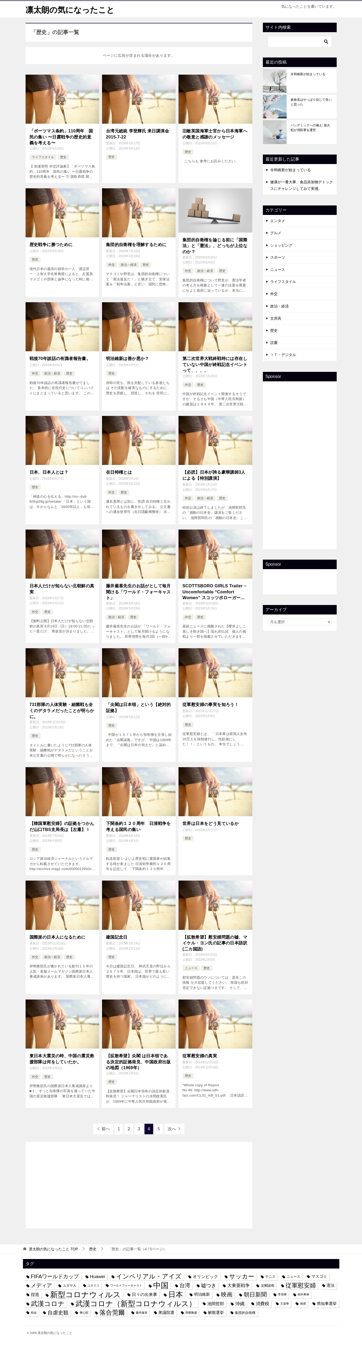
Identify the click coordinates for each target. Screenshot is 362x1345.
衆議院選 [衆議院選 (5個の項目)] (166, 1312)
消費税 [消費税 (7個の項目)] (262, 1303)
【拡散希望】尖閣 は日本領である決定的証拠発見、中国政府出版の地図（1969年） (138, 1061)
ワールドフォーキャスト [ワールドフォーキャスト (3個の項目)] (126, 1285)
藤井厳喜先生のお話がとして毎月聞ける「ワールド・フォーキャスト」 (138, 591)
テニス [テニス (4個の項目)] (270, 1276)
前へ (106, 1128)
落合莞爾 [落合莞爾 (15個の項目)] (112, 1312)
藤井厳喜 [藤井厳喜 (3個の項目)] (141, 1312)
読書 (274, 342)
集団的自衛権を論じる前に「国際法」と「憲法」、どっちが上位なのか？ (214, 245)
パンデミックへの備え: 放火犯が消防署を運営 (310, 127)
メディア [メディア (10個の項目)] (41, 1285)
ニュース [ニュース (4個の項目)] (293, 1276)
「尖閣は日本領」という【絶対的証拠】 (138, 707)
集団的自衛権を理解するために (136, 244)
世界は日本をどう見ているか (210, 823)
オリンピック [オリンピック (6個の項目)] (205, 1276)
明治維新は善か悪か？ (127, 358)
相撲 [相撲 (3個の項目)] (303, 1303)
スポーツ (277, 257)
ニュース (191, 968)
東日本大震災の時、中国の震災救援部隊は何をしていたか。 (62, 1058)
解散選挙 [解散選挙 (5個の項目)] (216, 1312)
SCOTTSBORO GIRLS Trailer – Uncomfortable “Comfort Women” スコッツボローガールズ (214, 592)
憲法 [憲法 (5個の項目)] (331, 1285)
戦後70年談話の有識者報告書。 (60, 358)
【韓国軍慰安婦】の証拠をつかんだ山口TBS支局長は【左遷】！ (62, 826)
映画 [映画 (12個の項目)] (227, 1294)
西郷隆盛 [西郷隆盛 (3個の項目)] (191, 1312)
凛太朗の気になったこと (70, 9)
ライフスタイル (43, 157)
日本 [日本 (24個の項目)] (175, 1294)
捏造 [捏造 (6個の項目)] (35, 1294)
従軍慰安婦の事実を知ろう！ (210, 704)
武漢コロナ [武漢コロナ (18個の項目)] (48, 1303)
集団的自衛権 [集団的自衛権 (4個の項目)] (245, 1312)
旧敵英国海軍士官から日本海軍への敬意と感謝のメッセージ (214, 134)
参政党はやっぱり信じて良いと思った (311, 102)
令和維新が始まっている (308, 74)
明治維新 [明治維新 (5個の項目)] (202, 1294)
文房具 (275, 318)
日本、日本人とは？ (49, 472)
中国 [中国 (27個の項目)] (160, 1285)
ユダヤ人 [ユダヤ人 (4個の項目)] (69, 1285)
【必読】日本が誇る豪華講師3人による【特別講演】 (213, 475)
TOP (53, 1249)
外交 (111, 264)
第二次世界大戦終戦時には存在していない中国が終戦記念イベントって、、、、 (214, 364)
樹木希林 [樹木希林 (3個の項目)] (303, 1294)
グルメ (275, 233)
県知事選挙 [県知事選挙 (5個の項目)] (327, 1303)
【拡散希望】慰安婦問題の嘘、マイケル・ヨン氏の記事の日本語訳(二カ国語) (214, 942)
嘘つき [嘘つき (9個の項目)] (208, 1285)
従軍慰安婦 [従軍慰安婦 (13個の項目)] (301, 1285)
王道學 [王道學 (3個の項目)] (284, 1303)
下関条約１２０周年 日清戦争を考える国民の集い (138, 826)
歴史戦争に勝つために (51, 244)
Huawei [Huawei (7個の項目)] (97, 1276)
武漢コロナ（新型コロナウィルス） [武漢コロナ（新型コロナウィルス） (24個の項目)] (135, 1303)
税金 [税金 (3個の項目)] (34, 1312)
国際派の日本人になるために (58, 936)
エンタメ (277, 221)
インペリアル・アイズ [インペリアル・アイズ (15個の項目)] (149, 1276)
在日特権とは (119, 472)
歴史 (63, 157)
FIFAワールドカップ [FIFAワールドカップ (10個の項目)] (55, 1276)
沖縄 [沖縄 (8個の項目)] (240, 1303)
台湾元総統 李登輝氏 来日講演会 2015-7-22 (137, 134)
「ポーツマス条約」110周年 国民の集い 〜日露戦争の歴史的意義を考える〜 (61, 137)
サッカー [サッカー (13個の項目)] (241, 1276)
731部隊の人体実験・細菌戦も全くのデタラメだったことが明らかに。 (62, 710)
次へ (172, 1128)
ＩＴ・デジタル (283, 355)
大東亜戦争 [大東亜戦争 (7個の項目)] (238, 1285)
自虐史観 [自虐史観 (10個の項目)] (58, 1312)
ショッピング (281, 245)
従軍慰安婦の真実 (199, 1055)
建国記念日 (117, 936)
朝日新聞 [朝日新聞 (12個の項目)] (255, 1294)
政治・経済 (129, 264)
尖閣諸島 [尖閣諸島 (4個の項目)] (267, 1285)
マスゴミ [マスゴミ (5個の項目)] (319, 1276)
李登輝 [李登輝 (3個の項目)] (282, 1294)
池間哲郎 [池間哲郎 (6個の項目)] (215, 1303)
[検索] (299, 41)
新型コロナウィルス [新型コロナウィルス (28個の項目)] (85, 1294)
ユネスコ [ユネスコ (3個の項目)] (93, 1285)
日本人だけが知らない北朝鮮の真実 (62, 588)
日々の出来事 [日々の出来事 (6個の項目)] (144, 1294)
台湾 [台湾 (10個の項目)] (185, 1285)
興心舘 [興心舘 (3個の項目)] (84, 1312)
